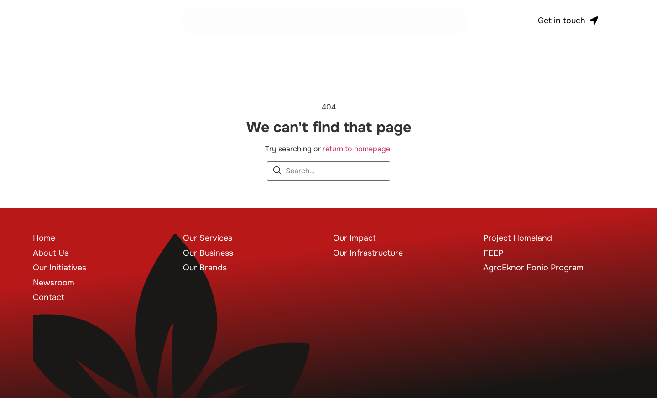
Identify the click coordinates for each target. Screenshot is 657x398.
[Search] (277, 171)
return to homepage (356, 149)
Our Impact (354, 238)
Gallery (381, 21)
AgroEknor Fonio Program (533, 268)
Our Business (208, 253)
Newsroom (334, 21)
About (220, 21)
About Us (50, 253)
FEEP (493, 253)
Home (44, 238)
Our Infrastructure (368, 253)
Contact (424, 21)
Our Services (207, 238)
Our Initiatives (272, 21)
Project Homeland (517, 238)
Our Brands (205, 268)
